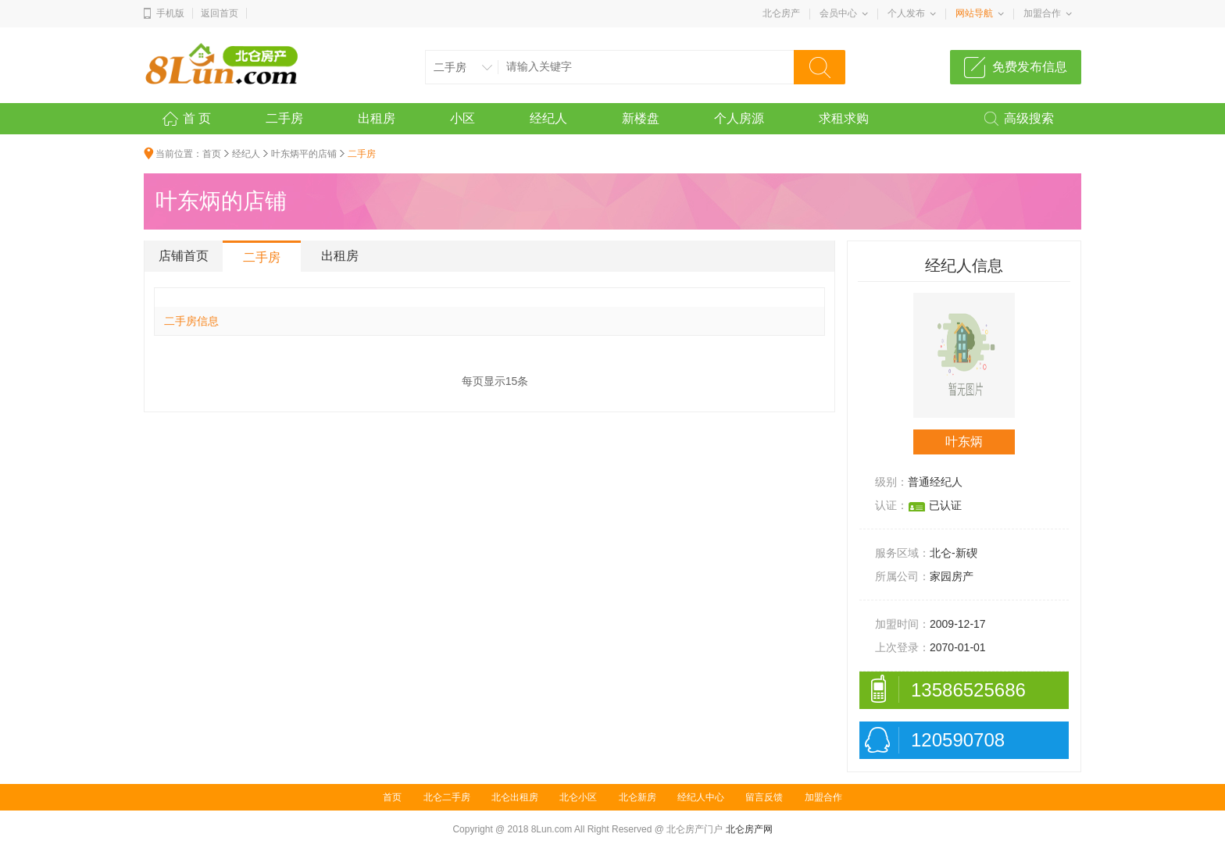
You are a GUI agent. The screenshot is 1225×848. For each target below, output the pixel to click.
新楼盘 (640, 118)
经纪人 (548, 118)
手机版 (170, 13)
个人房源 (739, 118)
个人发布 (906, 13)
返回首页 (219, 13)
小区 (462, 118)
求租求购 (844, 118)
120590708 (958, 739)
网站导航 (974, 13)
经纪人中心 (700, 797)
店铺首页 (184, 255)
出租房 (376, 118)
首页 (211, 153)
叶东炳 (964, 441)
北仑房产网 (749, 829)
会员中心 (838, 13)
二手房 (284, 118)
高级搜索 (1029, 118)
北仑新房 (637, 797)
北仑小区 (578, 797)
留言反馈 (764, 797)
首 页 (197, 118)
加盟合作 (1042, 13)
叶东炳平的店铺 (304, 153)
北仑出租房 (514, 797)
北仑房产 (781, 13)
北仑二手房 (446, 797)
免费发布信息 (1029, 66)
